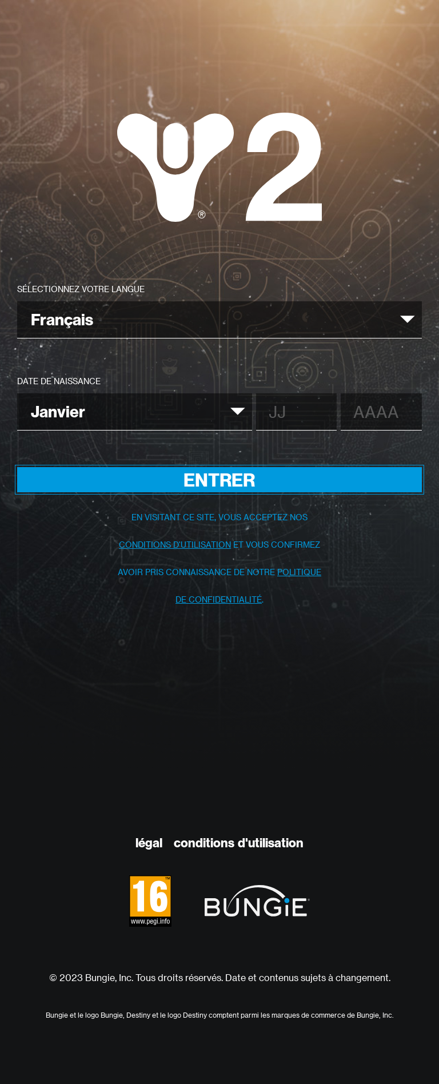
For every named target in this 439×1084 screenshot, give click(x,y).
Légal (148, 842)
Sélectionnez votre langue (81, 289)
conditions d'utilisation (175, 544)
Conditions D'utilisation (239, 842)
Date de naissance (59, 381)
